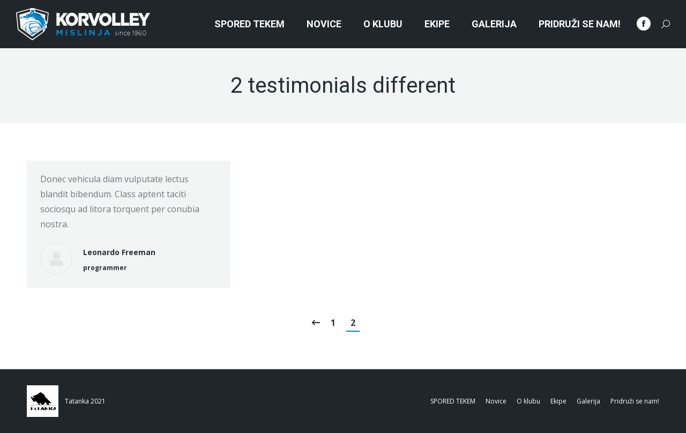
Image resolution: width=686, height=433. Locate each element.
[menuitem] (249, 24)
